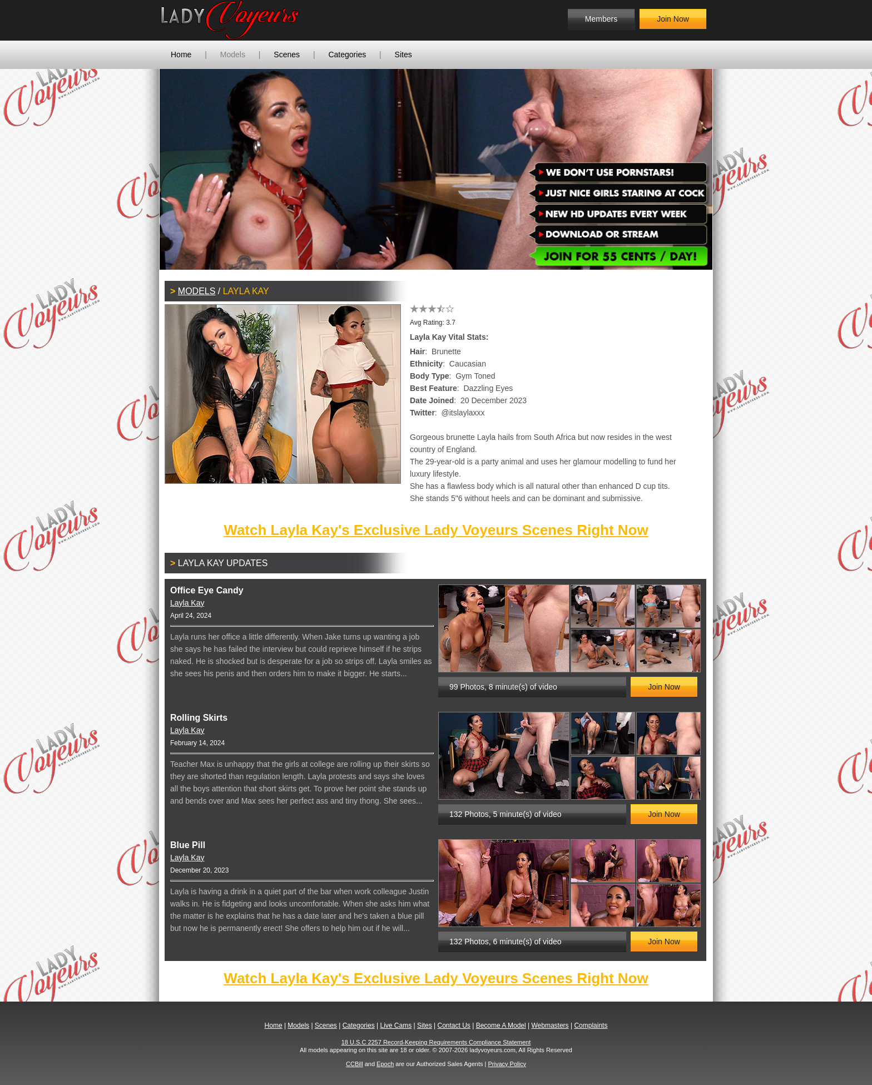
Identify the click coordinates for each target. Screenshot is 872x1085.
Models (232, 54)
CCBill (354, 1064)
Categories (347, 54)
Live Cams (396, 1025)
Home (181, 54)
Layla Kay (187, 602)
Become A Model (501, 1025)
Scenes (287, 54)
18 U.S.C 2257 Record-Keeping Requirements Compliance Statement (436, 1042)
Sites (403, 54)
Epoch (385, 1064)
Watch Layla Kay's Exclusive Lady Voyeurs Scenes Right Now (436, 530)
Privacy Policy (507, 1064)
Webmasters (549, 1025)
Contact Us (453, 1025)
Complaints (590, 1025)
